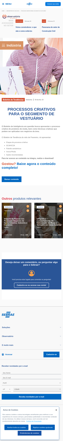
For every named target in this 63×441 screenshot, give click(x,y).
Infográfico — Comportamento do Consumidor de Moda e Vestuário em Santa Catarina (49, 222)
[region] (29, 423)
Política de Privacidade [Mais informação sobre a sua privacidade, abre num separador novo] (33, 421)
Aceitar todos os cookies (16, 427)
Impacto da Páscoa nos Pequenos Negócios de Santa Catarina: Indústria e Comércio (15, 222)
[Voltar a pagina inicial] (31, 4)
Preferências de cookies (29, 433)
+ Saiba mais (8, 235)
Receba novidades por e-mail (31, 397)
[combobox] (31, 383)
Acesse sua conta (53, 4)
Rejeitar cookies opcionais (43, 427)
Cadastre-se (51, 354)
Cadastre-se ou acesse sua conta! (31, 285)
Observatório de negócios (12, 10)
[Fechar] (56, 410)
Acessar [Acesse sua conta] (8, 354)
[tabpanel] (17, 220)
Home (3, 10)
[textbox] (32, 383)
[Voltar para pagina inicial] (31, 315)
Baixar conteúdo (11, 179)
